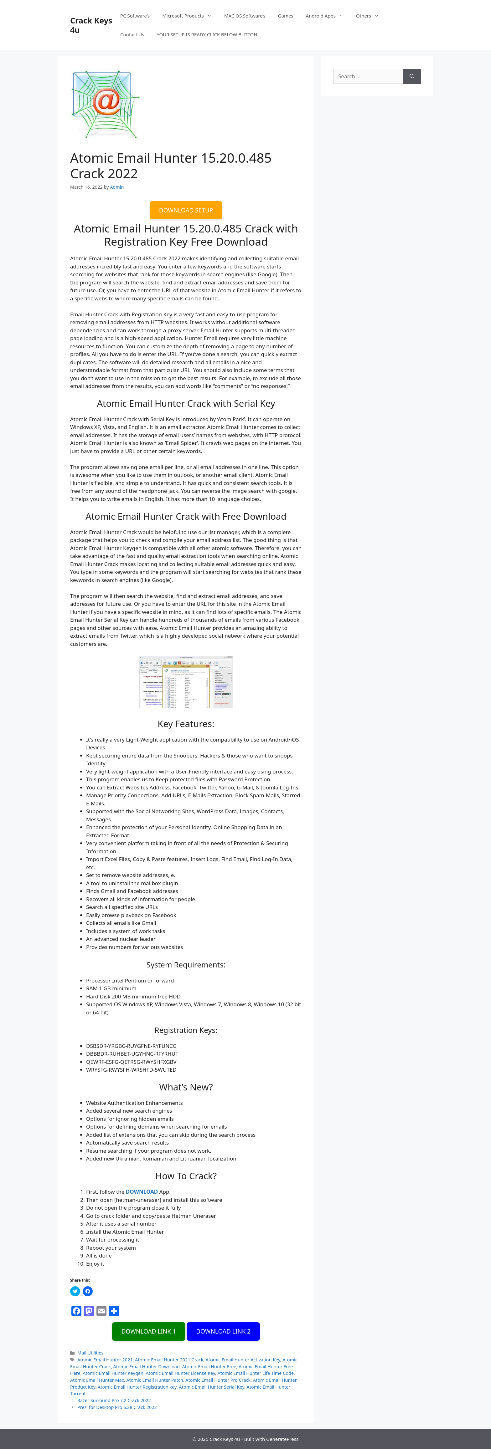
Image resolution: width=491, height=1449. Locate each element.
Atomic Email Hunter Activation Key (243, 1360)
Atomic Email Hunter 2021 (105, 1360)
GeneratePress (282, 1439)
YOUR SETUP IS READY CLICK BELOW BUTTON (207, 34)
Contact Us (132, 34)
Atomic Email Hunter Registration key (137, 1387)
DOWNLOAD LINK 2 (223, 1331)
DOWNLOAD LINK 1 (148, 1331)
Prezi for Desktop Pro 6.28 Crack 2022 (117, 1407)
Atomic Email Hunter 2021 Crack (169, 1360)
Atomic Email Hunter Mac (97, 1380)
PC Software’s (135, 16)
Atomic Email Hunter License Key (180, 1373)
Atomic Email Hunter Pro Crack (218, 1380)
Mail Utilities (90, 1353)
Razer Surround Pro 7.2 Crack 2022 (114, 1400)
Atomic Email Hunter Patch (154, 1380)
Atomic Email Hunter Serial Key (211, 1387)
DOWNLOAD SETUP (186, 210)
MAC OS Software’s (245, 16)
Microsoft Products (190, 15)
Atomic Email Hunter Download (146, 1367)
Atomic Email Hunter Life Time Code (255, 1373)
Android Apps (328, 15)
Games (285, 16)
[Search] (412, 76)
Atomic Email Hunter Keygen (113, 1373)
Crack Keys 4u (91, 25)
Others (370, 15)
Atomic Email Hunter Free (209, 1367)
